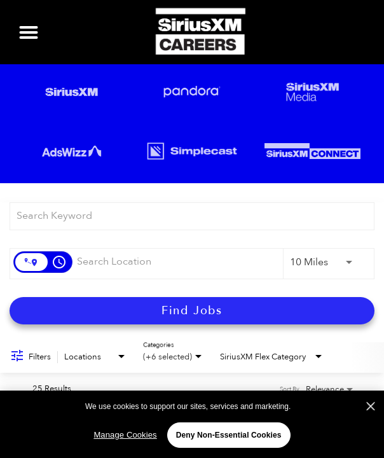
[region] (192, 424)
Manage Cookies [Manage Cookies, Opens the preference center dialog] (124, 435)
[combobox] (186, 216)
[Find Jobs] (192, 310)
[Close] (370, 406)
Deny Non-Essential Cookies (229, 435)
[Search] (192, 310)
